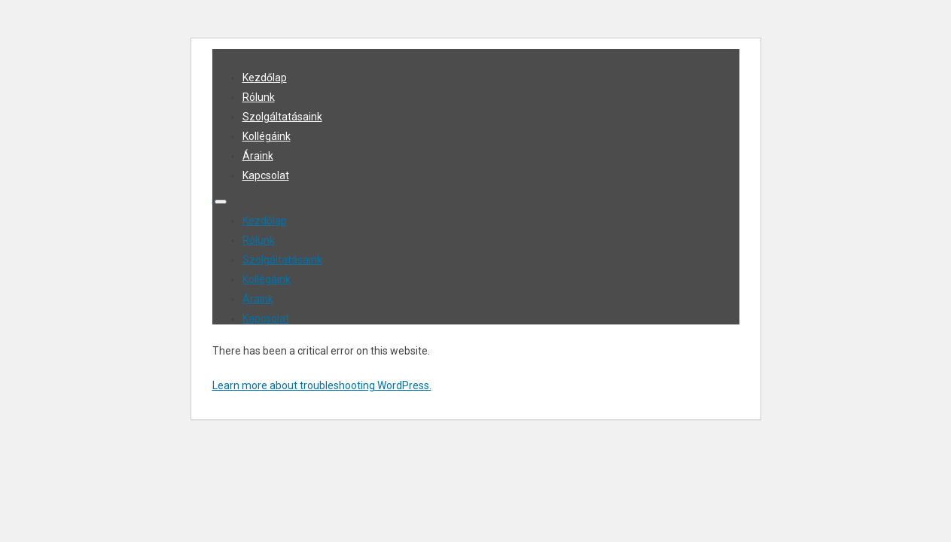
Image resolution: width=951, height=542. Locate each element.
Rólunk (258, 97)
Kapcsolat (265, 175)
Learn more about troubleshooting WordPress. (321, 385)
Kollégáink (266, 136)
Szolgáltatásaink (282, 117)
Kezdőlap (264, 78)
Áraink (257, 156)
